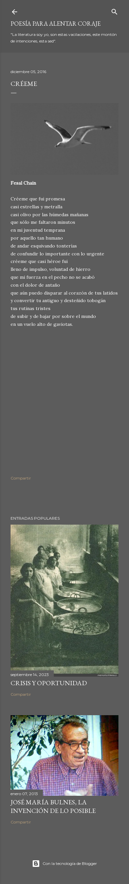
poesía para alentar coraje (56, 23)
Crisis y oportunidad (49, 683)
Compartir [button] (21, 478)
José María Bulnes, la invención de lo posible (53, 806)
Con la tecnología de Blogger (64, 864)
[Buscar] (114, 10)
